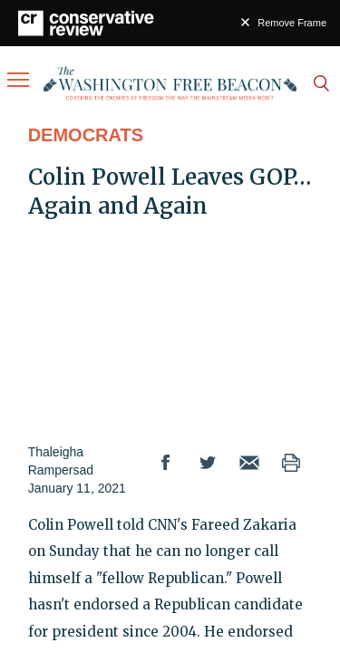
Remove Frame (291, 22)
